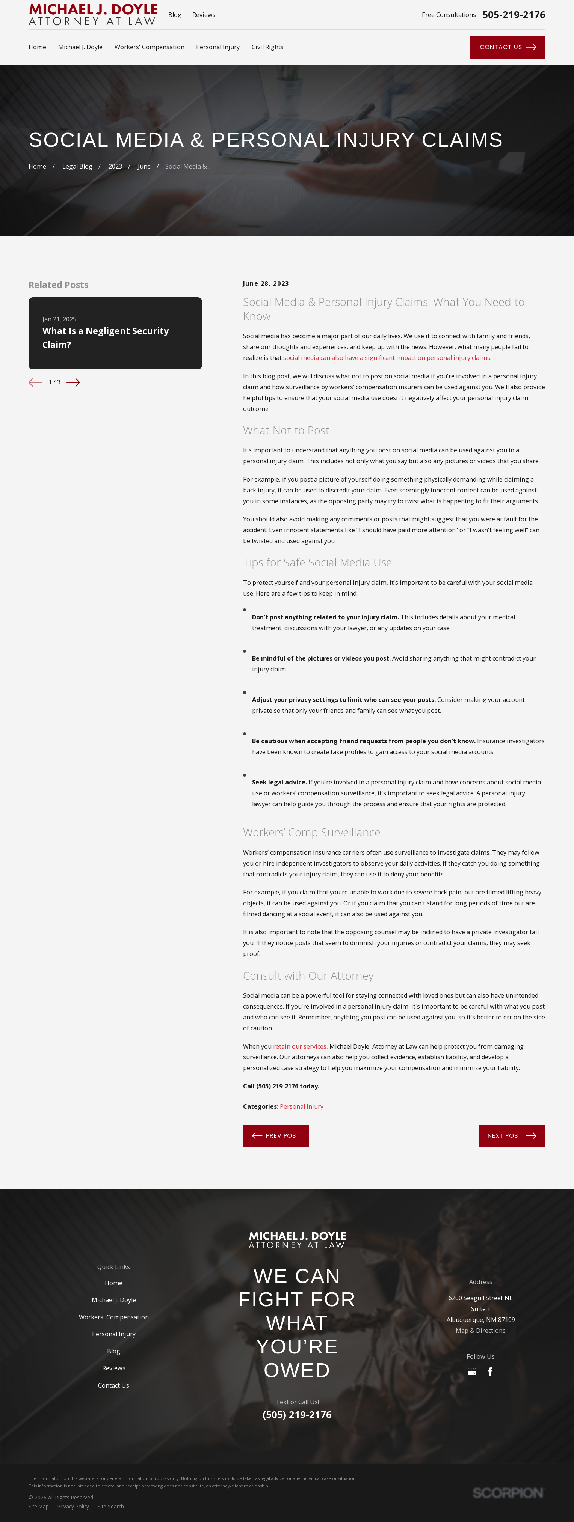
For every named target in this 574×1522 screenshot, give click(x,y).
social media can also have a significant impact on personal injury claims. (387, 358)
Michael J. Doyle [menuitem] (80, 47)
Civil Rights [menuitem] (268, 47)
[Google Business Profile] (472, 1371)
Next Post (512, 1136)
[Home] (297, 1240)
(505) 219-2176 (297, 1414)
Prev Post (276, 1136)
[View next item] (73, 382)
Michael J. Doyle (114, 1300)
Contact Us (508, 47)
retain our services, (300, 1046)
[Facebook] (490, 1371)
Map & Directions (481, 1330)
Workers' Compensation (114, 1317)
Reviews (204, 15)
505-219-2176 (513, 14)
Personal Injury (301, 1106)
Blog (174, 15)
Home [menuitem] (37, 47)
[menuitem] (39, 1506)
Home (113, 1283)
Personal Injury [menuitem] (218, 47)
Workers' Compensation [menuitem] (149, 47)
